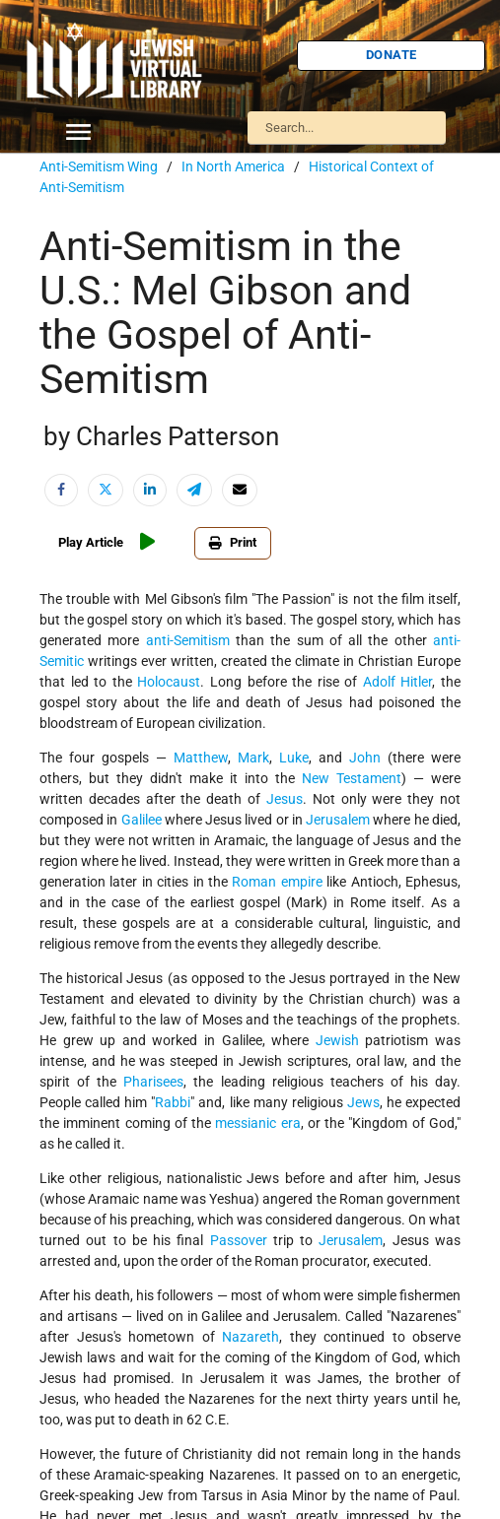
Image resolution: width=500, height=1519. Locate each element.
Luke (294, 757)
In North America (233, 166)
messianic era (257, 1123)
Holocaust (168, 682)
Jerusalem (338, 819)
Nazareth (250, 1337)
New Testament (351, 778)
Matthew (201, 757)
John (365, 757)
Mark (253, 757)
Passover (238, 1240)
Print (232, 542)
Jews (363, 1102)
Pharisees (153, 1082)
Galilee (141, 819)
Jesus (284, 799)
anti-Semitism (188, 640)
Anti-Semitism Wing (98, 166)
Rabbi (172, 1102)
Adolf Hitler (398, 682)
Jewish (337, 1040)
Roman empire (276, 882)
